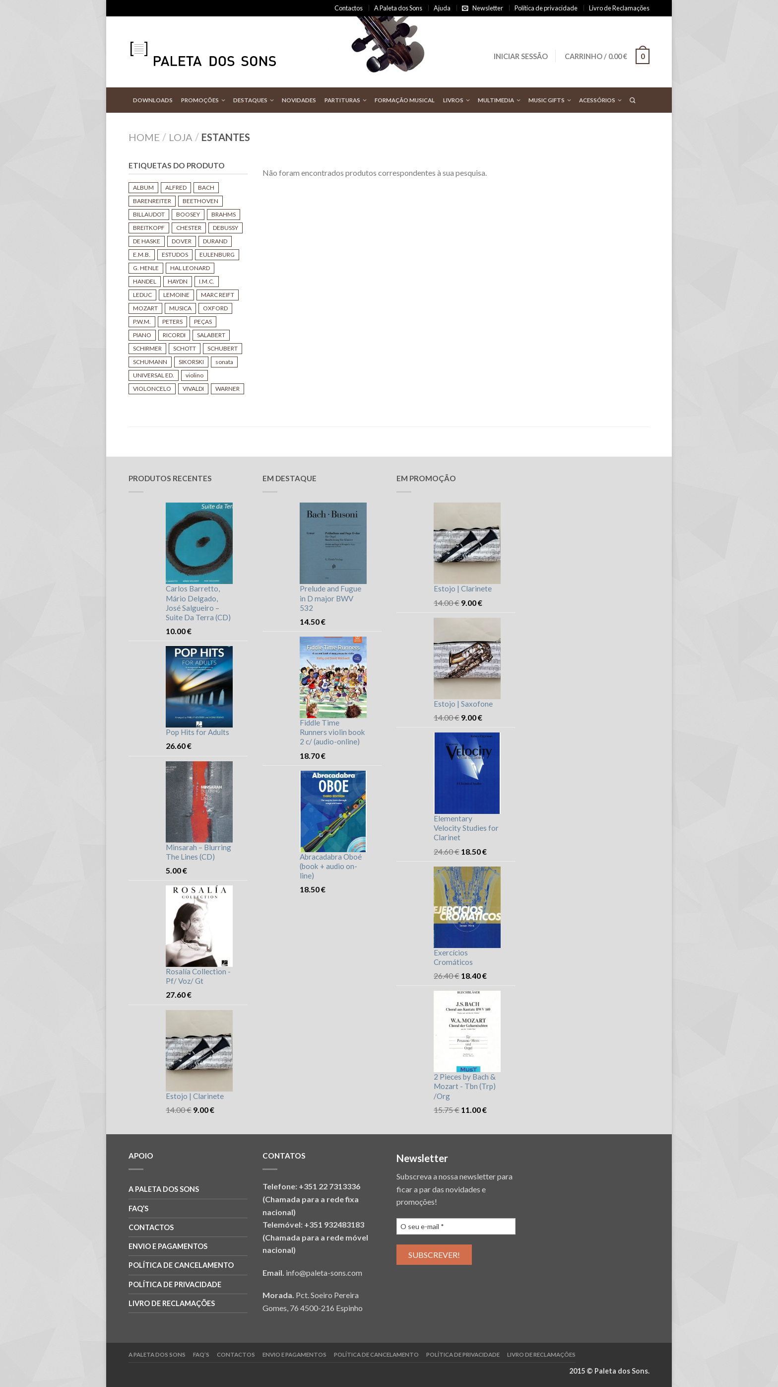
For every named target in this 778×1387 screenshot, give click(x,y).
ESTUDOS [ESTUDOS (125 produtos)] (175, 254)
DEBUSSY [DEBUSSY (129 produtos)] (225, 227)
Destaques (250, 100)
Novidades (299, 100)
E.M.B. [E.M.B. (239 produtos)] (141, 254)
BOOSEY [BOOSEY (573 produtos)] (188, 214)
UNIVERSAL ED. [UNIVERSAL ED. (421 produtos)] (153, 375)
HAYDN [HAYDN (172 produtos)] (178, 281)
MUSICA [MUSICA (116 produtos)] (180, 308)
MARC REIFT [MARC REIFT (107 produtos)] (217, 294)
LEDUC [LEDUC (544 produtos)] (142, 294)
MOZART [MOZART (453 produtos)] (145, 308)
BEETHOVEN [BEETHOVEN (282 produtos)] (200, 201)
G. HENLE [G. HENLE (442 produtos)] (146, 268)
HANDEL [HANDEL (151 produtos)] (144, 281)
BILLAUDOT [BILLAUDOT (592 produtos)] (149, 214)
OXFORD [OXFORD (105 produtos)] (215, 308)
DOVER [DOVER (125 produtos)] (182, 241)
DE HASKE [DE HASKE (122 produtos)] (146, 241)
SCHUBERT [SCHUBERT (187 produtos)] (222, 348)
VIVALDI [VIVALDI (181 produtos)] (193, 388)
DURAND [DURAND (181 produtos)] (215, 241)
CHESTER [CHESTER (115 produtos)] (188, 227)
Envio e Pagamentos (168, 1246)
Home (144, 137)
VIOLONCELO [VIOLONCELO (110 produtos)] (152, 388)
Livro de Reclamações (619, 8)
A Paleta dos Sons (398, 8)
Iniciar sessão (520, 56)
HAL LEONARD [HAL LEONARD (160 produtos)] (190, 268)
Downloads (153, 100)
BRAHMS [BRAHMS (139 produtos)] (223, 214)
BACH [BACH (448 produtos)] (206, 187)
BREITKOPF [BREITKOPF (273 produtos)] (149, 227)
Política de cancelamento (181, 1265)
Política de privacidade (546, 8)
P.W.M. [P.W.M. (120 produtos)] (142, 321)
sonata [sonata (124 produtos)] (224, 361)
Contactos (348, 8)
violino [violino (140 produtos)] (194, 375)
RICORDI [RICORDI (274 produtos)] (174, 335)
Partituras (342, 100)
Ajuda (442, 8)
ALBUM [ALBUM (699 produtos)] (143, 187)
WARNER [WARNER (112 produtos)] (227, 388)
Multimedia (496, 100)
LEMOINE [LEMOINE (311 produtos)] (176, 294)
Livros (453, 100)
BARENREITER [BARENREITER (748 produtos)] (152, 201)
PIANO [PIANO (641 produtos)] (142, 335)
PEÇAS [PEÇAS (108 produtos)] (203, 321)
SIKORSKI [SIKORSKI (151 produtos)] (191, 361)
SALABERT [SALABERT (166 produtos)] (211, 335)
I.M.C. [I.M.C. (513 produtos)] (206, 281)
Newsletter (487, 8)
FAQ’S (138, 1208)
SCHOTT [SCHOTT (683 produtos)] (184, 348)
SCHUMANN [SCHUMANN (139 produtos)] (150, 361)
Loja (181, 137)
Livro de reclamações (172, 1303)
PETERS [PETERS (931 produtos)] (172, 321)
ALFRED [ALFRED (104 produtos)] (176, 187)
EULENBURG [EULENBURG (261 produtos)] (217, 254)
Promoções (200, 100)
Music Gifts (546, 100)
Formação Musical (405, 100)
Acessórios (597, 100)
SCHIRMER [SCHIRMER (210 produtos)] (147, 348)
